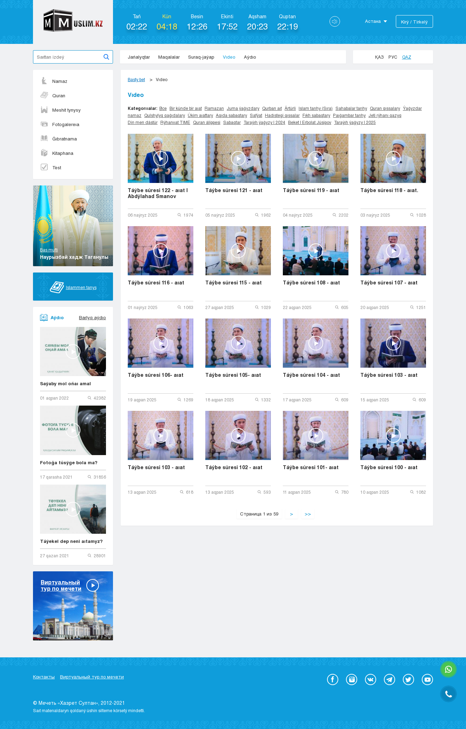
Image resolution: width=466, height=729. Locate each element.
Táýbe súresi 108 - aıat (311, 282)
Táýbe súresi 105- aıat (233, 375)
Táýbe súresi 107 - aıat (389, 282)
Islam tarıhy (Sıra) (316, 108)
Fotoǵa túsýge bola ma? (69, 462)
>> (308, 514)
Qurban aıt (272, 108)
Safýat (256, 115)
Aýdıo (250, 57)
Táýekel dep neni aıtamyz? (71, 541)
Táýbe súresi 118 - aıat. (389, 190)
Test (50, 167)
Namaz (53, 81)
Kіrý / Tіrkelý (414, 22)
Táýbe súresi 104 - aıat (311, 375)
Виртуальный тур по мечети (92, 676)
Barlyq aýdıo (92, 317)
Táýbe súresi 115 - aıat (233, 282)
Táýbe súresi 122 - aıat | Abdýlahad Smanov (158, 193)
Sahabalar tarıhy (351, 108)
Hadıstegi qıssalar (282, 115)
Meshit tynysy (60, 110)
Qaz (406, 56)
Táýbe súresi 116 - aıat (156, 282)
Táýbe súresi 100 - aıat (389, 467)
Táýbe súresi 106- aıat (156, 375)
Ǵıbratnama (58, 138)
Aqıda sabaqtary (231, 115)
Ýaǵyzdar (412, 108)
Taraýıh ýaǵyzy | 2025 (355, 122)
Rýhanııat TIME (175, 122)
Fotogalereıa (59, 124)
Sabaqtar (232, 122)
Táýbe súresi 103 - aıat (389, 375)
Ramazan (214, 108)
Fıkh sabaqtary (316, 115)
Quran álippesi (206, 122)
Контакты (44, 676)
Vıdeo (229, 57)
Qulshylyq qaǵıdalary (164, 115)
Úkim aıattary (200, 115)
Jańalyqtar (139, 57)
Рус (392, 56)
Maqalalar (169, 57)
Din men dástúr (143, 122)
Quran (52, 95)
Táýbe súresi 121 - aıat (233, 190)
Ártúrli (290, 108)
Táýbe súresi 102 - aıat (233, 467)
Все (163, 108)
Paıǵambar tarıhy (349, 115)
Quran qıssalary (385, 108)
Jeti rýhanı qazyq (384, 115)
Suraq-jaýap (201, 57)
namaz (134, 115)
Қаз (379, 56)
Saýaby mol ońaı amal (65, 383)
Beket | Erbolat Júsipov (309, 122)
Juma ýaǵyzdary (243, 108)
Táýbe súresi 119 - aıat (311, 190)
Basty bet (136, 79)
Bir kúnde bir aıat (185, 108)
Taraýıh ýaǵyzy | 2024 (264, 122)
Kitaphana (56, 153)
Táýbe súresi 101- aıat (311, 467)
